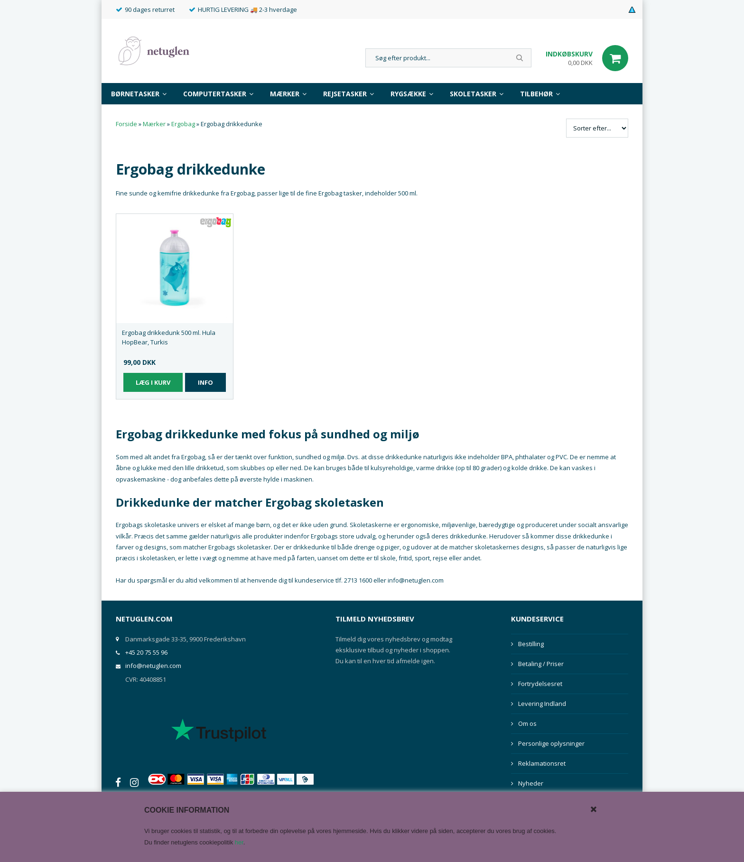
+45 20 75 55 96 (146, 652)
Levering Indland (542, 703)
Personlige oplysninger (551, 743)
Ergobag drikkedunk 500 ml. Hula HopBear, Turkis (168, 337)
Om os (527, 723)
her (239, 842)
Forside (126, 124)
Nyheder (530, 783)
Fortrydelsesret (540, 683)
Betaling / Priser (541, 663)
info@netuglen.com (153, 665)
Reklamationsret (542, 763)
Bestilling (531, 644)
